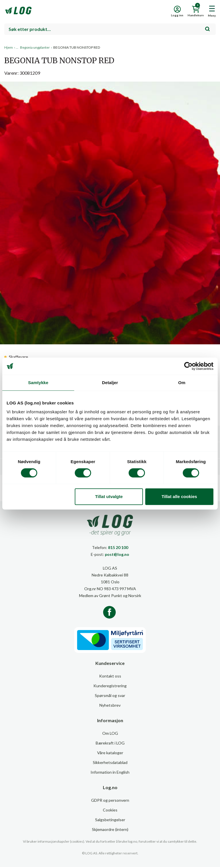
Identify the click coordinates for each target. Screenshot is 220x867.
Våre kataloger (110, 752)
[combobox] (110, 29)
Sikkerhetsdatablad (110, 762)
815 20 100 (118, 547)
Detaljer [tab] (110, 382)
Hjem (8, 47)
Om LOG (110, 733)
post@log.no (117, 554)
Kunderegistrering (110, 685)
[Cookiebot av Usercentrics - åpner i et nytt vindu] (188, 366)
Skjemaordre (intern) (110, 829)
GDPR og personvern (110, 800)
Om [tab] (181, 382)
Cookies (110, 809)
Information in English (110, 772)
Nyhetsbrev (110, 705)
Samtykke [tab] (38, 382)
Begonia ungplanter (35, 47)
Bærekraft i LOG (110, 742)
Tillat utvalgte (109, 496)
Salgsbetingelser (110, 819)
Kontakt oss (110, 676)
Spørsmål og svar (110, 695)
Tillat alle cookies (179, 496)
